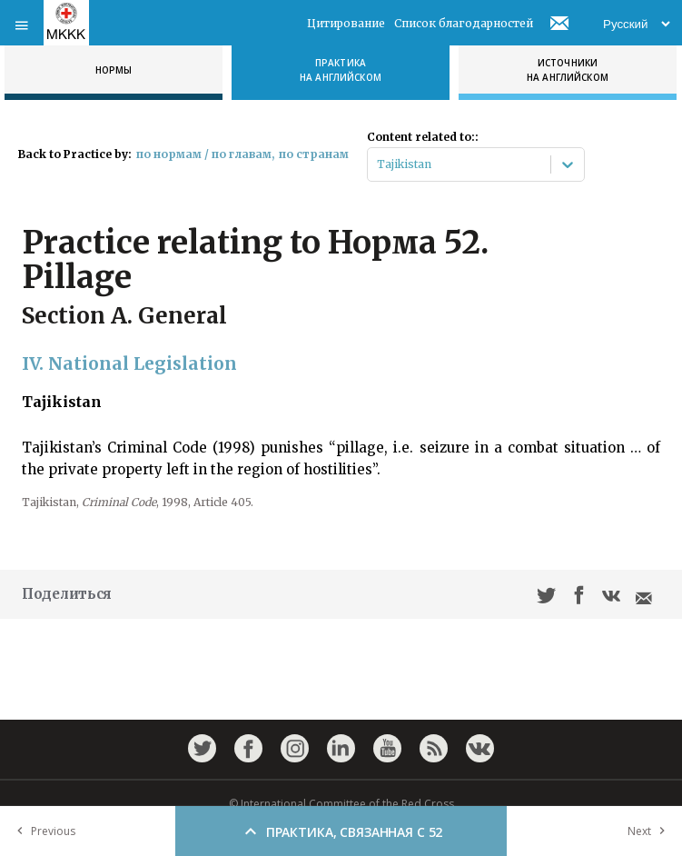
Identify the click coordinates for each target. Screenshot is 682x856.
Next (650, 831)
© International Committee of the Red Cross (341, 803)
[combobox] (378, 164)
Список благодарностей (463, 23)
